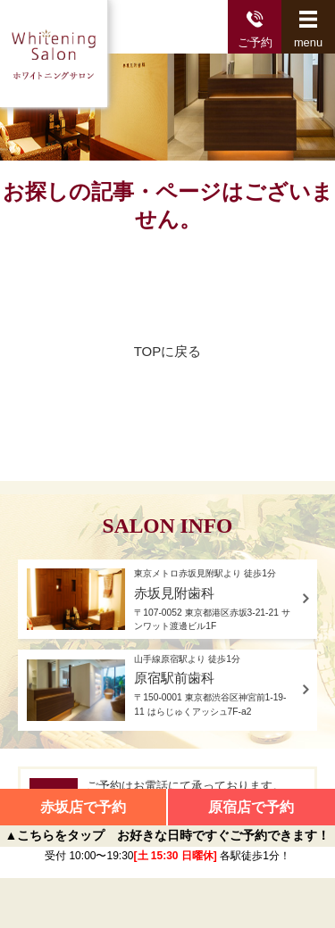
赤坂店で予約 (83, 807)
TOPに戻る (168, 351)
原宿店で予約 (251, 807)
